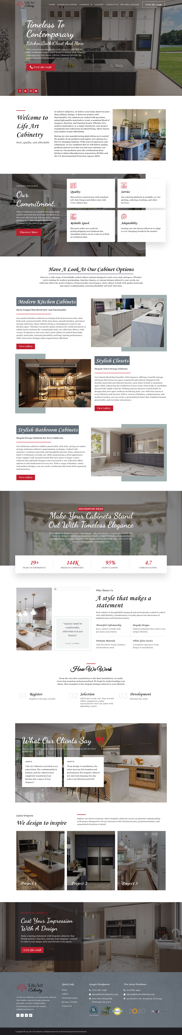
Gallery (99, 4)
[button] (60, 790)
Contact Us (112, 4)
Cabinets (85, 4)
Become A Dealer (130, 4)
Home (52, 4)
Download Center (67, 4)
